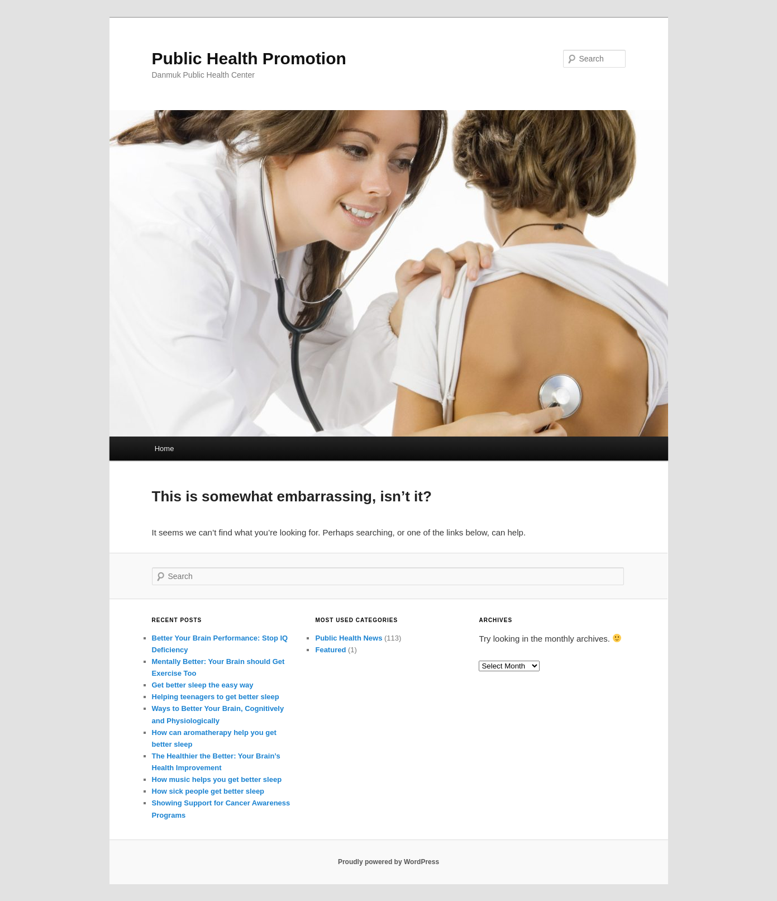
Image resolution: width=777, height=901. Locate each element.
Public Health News (348, 638)
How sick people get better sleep (208, 791)
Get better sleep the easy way (203, 685)
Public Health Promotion (249, 58)
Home (164, 448)
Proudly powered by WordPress (388, 862)
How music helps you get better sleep (217, 779)
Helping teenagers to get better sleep (215, 697)
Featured (330, 650)
